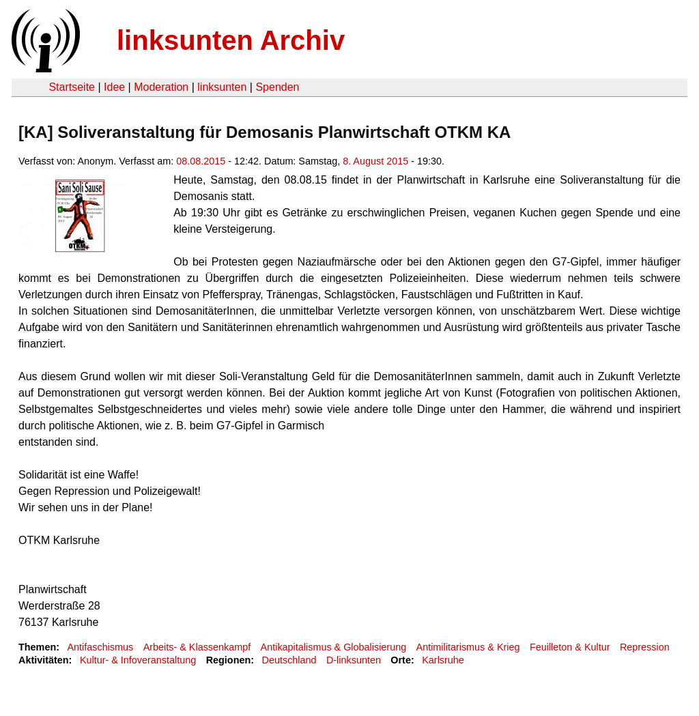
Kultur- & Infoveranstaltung (138, 660)
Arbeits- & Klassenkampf (197, 647)
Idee (114, 87)
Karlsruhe (443, 660)
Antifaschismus (100, 647)
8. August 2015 (375, 161)
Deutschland (289, 660)
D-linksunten (353, 660)
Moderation (161, 87)
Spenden (277, 87)
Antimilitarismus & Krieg (468, 647)
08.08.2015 (200, 161)
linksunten (221, 87)
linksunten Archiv (231, 40)
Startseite (71, 87)
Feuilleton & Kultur (570, 647)
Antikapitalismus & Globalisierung (334, 647)
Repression (645, 647)
